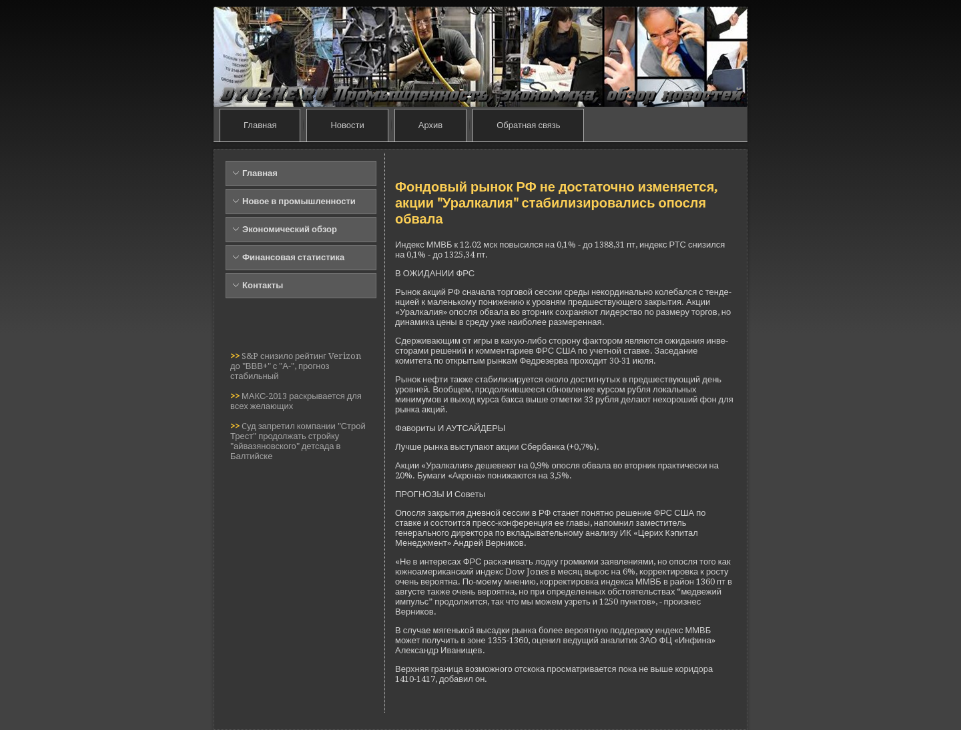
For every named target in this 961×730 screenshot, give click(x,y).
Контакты (262, 285)
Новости (347, 125)
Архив (430, 125)
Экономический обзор (289, 229)
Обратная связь (528, 125)
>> (236, 356)
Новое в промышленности (299, 201)
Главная (260, 125)
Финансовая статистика (293, 257)
